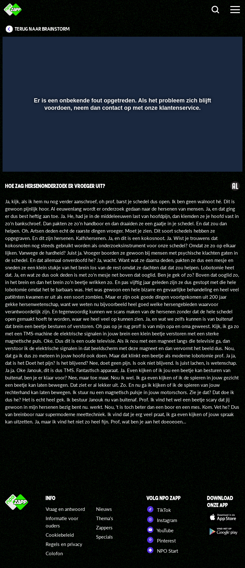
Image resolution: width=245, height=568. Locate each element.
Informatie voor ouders (62, 521)
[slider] (121, 144)
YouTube (160, 530)
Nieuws (104, 509)
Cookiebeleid (60, 535)
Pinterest (161, 540)
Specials (104, 537)
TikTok (158, 509)
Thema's (104, 518)
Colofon (54, 553)
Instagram (161, 519)
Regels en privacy (64, 544)
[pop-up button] (216, 157)
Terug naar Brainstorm (42, 29)
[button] (15, 157)
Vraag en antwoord (65, 509)
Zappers (104, 527)
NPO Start (162, 550)
